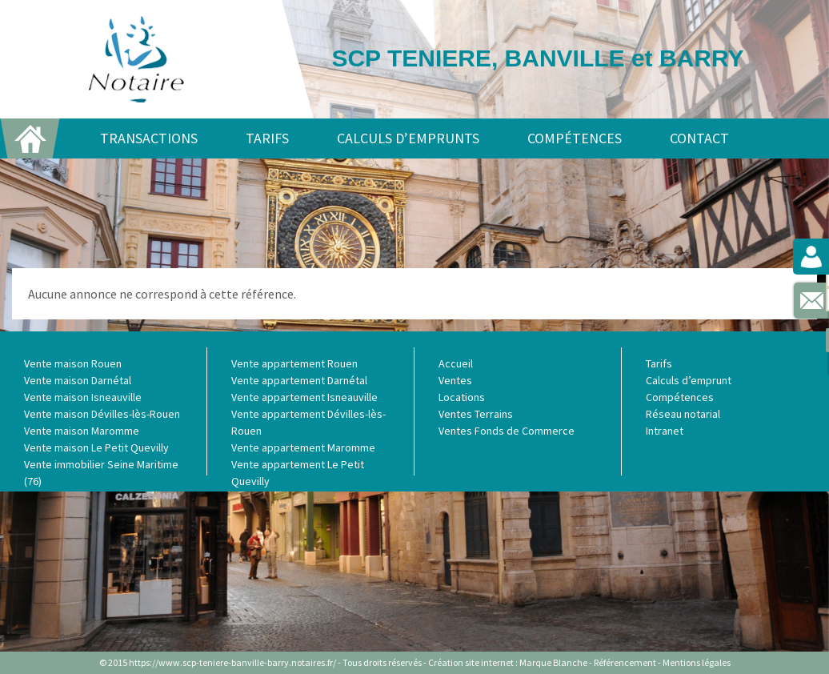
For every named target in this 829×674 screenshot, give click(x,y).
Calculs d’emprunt (688, 380)
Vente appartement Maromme (303, 447)
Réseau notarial (683, 414)
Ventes (455, 380)
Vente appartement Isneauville (304, 397)
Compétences (574, 138)
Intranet (664, 430)
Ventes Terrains (476, 414)
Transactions (149, 138)
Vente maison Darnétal (77, 380)
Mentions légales (697, 662)
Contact (699, 138)
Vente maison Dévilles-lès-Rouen (102, 414)
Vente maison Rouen (73, 363)
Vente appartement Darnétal (299, 380)
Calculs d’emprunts (408, 138)
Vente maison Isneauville (83, 397)
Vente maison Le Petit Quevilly (96, 447)
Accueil (456, 363)
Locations (462, 397)
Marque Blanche (553, 662)
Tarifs (267, 138)
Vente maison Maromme (81, 430)
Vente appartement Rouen (294, 363)
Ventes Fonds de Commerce (507, 430)
